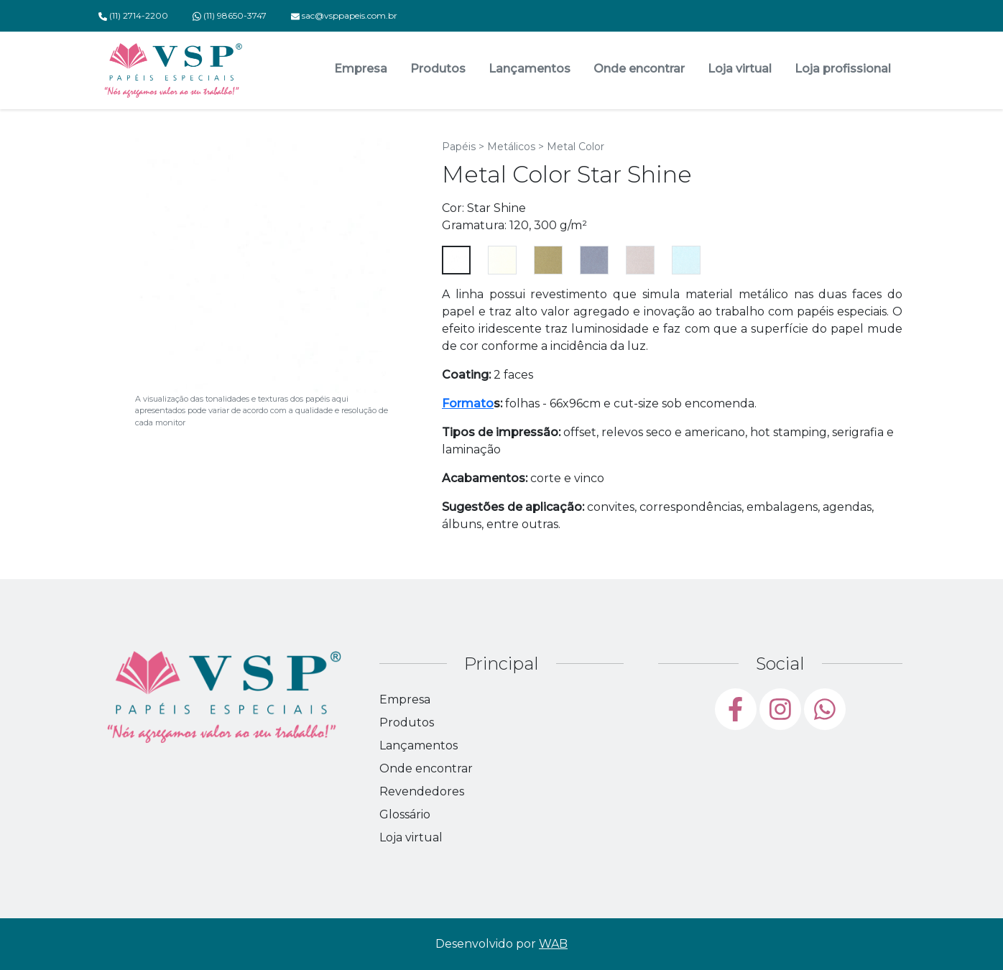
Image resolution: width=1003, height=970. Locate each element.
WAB (553, 944)
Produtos (438, 68)
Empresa (360, 68)
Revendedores (421, 791)
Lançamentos (529, 68)
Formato (468, 403)
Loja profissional (843, 68)
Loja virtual (740, 68)
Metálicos (511, 146)
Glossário (404, 814)
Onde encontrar (639, 68)
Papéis (459, 146)
